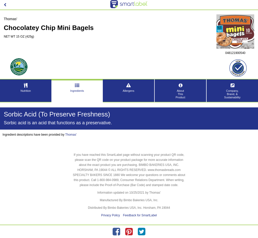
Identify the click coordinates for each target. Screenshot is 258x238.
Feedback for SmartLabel (140, 215)
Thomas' (71, 134)
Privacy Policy (110, 215)
